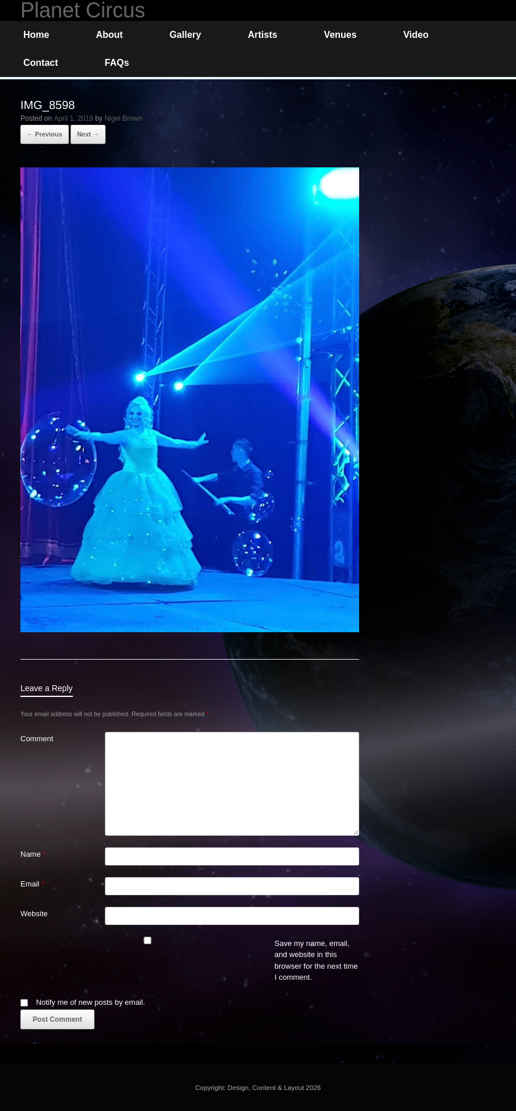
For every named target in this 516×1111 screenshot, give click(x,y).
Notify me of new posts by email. (90, 1002)
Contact (40, 63)
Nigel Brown (123, 118)
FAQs (117, 63)
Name (32, 854)
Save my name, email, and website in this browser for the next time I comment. (316, 960)
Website (34, 913)
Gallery (185, 35)
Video (416, 35)
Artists (263, 35)
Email (32, 883)
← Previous (44, 134)
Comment (36, 738)
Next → (88, 134)
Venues (340, 35)
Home (36, 35)
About (109, 35)
